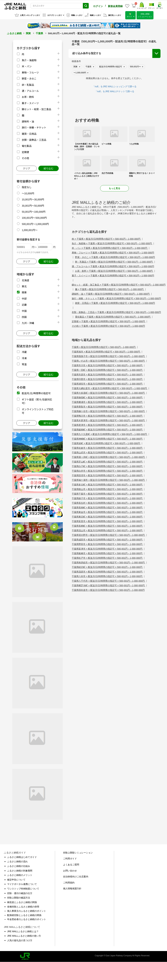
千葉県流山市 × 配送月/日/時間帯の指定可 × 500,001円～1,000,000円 (107, 530)
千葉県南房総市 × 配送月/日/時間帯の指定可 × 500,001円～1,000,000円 (108, 562)
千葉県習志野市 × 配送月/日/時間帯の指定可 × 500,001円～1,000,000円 (108, 535)
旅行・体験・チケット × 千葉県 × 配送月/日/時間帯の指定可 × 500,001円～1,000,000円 (116, 298)
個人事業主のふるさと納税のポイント (26, 911)
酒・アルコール (30, 90)
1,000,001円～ (30, 230)
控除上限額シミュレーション (78, 852)
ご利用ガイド (70, 858)
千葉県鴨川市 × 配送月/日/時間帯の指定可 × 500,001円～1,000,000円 (107, 416)
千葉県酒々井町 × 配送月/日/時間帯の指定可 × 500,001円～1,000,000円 (108, 457)
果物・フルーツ (30, 72)
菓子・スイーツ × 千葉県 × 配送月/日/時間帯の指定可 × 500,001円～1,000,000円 (113, 275)
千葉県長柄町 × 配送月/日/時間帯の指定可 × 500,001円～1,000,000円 (107, 526)
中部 (24, 298)
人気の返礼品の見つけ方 (19, 940)
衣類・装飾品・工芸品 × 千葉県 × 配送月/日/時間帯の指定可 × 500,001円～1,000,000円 (116, 312)
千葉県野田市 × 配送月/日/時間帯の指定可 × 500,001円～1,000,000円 (107, 544)
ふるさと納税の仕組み (18, 866)
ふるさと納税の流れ (17, 861)
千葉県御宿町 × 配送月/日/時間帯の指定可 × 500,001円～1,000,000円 (107, 397)
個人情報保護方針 (72, 888)
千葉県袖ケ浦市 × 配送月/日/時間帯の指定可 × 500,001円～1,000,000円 (108, 480)
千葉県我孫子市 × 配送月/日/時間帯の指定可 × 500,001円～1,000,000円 (108, 356)
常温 (24, 364)
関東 (28, 33)
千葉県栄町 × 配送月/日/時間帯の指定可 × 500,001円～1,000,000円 (106, 443)
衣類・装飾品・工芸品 (34, 139)
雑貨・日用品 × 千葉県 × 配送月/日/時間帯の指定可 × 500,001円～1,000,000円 (115, 303)
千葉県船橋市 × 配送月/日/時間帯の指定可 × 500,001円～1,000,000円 (107, 553)
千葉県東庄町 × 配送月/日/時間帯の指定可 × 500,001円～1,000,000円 (107, 516)
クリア (26, 168)
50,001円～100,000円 (33, 211)
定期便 (25, 152)
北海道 (25, 280)
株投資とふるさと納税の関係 (22, 902)
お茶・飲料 (28, 97)
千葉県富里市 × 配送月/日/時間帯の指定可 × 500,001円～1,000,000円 (107, 521)
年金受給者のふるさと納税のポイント (26, 919)
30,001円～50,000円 (33, 205)
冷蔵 (24, 352)
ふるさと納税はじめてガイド (22, 857)
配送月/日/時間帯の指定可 (36, 393)
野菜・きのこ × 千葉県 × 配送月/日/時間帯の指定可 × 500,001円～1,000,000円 (115, 257)
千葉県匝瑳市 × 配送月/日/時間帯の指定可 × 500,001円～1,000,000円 (107, 475)
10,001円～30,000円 (33, 199)
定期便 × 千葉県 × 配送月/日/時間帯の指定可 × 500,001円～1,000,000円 (108, 321)
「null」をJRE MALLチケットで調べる (114, 91)
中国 (24, 311)
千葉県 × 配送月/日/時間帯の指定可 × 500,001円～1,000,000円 (104, 347)
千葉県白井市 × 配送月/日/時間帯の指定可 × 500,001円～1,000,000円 (107, 471)
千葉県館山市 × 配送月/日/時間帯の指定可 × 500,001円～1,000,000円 (107, 489)
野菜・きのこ (29, 78)
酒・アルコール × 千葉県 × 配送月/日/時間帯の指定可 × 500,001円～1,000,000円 (113, 266)
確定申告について (16, 879)
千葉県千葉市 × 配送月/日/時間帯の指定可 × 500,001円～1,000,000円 (107, 493)
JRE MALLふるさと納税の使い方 (24, 935)
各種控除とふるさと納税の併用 (23, 906)
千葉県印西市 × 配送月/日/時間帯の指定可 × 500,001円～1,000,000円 (107, 379)
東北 (24, 286)
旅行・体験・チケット (34, 127)
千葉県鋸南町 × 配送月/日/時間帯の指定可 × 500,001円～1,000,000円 (107, 429)
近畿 (24, 304)
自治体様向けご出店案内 (75, 876)
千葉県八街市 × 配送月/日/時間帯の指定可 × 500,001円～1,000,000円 (107, 576)
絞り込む (48, 168)
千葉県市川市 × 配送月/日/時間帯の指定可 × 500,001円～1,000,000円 (107, 365)
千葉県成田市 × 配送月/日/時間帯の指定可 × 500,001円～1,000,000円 (107, 539)
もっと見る (114, 188)
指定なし (26, 187)
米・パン (27, 66)
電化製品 (26, 146)
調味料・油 (28, 121)
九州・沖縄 (28, 323)
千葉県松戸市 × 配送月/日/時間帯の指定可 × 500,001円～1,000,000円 (107, 558)
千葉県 (39, 33)
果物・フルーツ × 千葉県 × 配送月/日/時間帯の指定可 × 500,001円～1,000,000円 (113, 252)
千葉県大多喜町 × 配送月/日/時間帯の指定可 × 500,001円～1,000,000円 (108, 393)
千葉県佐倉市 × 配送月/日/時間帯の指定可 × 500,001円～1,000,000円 (107, 448)
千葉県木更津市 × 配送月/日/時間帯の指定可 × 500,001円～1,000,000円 (108, 420)
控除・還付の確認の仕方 (19, 893)
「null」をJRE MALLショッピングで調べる (114, 86)
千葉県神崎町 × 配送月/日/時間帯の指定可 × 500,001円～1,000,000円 (107, 438)
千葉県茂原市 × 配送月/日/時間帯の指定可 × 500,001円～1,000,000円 (107, 571)
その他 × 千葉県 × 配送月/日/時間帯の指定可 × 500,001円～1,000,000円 (108, 326)
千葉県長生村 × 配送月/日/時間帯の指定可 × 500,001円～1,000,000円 (107, 503)
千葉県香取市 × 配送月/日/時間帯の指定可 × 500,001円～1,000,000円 (107, 406)
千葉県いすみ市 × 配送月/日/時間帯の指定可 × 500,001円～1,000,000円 (108, 361)
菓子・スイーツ (30, 103)
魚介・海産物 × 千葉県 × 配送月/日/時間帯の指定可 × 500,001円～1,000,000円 (112, 243)
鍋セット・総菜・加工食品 (36, 109)
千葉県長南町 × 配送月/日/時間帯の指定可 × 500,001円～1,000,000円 (107, 507)
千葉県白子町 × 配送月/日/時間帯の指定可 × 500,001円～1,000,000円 (107, 466)
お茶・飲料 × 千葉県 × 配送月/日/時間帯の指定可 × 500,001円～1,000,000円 (114, 271)
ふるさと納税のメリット (19, 875)
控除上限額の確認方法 (18, 897)
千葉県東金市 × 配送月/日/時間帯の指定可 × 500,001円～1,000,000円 (107, 512)
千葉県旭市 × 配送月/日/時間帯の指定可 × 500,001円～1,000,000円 (106, 351)
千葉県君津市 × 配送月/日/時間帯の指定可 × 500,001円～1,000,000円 (107, 425)
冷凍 (24, 358)
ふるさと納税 (14, 33)
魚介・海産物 (29, 60)
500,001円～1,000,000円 (35, 224)
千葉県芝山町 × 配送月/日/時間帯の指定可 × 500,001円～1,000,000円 (107, 461)
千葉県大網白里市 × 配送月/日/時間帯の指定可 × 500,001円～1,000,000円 (109, 388)
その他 (25, 158)
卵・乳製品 (28, 84)
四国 (24, 317)
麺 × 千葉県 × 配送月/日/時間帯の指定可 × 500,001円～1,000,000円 (109, 289)
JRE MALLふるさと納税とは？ (23, 931)
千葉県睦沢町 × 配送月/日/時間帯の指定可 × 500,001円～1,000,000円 (107, 567)
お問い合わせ (70, 870)
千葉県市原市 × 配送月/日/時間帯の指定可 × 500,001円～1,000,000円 (107, 374)
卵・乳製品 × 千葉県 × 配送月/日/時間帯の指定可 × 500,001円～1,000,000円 (114, 261)
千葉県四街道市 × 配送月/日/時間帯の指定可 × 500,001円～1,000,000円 (108, 590)
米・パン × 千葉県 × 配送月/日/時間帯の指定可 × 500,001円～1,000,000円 (110, 248)
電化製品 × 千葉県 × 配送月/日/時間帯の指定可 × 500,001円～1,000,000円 (113, 316)
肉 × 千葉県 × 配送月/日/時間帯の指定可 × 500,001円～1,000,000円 (106, 239)
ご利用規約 (69, 882)
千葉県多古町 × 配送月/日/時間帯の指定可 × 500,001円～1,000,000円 (107, 484)
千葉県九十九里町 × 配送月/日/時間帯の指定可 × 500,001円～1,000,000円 (109, 434)
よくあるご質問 (71, 864)
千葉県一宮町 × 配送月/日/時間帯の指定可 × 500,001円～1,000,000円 (107, 370)
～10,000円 (28, 193)
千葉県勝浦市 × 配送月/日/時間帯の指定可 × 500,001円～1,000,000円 (107, 402)
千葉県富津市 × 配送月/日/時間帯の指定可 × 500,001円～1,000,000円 (107, 548)
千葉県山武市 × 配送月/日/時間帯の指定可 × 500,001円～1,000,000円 (107, 452)
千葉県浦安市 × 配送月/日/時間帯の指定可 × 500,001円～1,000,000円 (107, 383)
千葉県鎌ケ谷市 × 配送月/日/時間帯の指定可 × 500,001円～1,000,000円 (108, 411)
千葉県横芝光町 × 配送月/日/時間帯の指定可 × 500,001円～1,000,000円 (108, 585)
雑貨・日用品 (29, 133)
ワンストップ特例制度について (23, 888)
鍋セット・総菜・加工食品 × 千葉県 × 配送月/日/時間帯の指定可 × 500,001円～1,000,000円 (119, 284)
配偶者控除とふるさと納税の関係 (24, 915)
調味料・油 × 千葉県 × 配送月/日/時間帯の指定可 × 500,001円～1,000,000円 (111, 294)
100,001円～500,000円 (34, 217)
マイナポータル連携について (22, 884)
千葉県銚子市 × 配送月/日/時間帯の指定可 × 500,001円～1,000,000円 (107, 498)
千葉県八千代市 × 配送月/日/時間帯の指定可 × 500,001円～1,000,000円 (108, 581)
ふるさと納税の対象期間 (19, 870)
